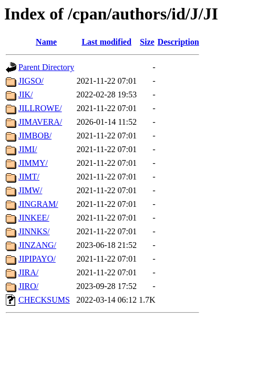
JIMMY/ (33, 162)
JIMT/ (28, 176)
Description (178, 41)
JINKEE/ (33, 217)
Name (46, 41)
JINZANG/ (37, 245)
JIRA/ (28, 272)
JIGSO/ (31, 80)
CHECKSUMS (44, 299)
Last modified (106, 41)
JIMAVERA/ (40, 121)
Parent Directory (46, 67)
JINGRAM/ (38, 204)
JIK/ (25, 94)
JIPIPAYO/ (37, 258)
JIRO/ (28, 286)
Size (147, 41)
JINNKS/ (34, 231)
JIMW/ (30, 190)
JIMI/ (27, 149)
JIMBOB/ (34, 135)
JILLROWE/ (40, 108)
